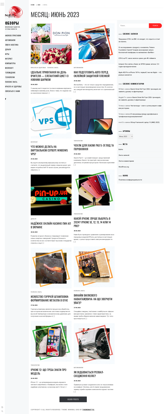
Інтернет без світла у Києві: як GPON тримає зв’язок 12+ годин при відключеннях (139, 65)
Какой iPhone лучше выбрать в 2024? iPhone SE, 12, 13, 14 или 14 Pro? (94, 221)
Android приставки (16, 35)
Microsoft (12, 68)
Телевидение (13, 72)
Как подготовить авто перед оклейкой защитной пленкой (94, 73)
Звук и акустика (14, 45)
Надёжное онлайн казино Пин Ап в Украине (51, 224)
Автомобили (13, 40)
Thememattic (91, 410)
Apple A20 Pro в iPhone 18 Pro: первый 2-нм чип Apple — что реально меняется (139, 73)
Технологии (13, 77)
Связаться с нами (15, 91)
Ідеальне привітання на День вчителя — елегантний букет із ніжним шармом (52, 75)
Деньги (11, 49)
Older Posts (74, 399)
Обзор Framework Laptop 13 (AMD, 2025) (145, 122)
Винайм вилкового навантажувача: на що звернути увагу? (95, 298)
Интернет (11, 58)
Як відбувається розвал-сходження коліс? (91, 373)
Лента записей (124, 155)
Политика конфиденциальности (131, 180)
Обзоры (15, 23)
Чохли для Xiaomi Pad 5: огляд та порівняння (94, 146)
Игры (10, 54)
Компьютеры (13, 63)
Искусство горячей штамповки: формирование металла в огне (52, 298)
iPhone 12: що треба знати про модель (51, 371)
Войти (121, 149)
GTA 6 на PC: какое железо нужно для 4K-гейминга (138, 58)
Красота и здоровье (16, 86)
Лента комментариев (127, 161)
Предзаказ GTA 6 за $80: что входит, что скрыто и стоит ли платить (140, 40)
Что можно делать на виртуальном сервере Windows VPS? (51, 149)
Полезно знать (14, 82)
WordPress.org (124, 167)
